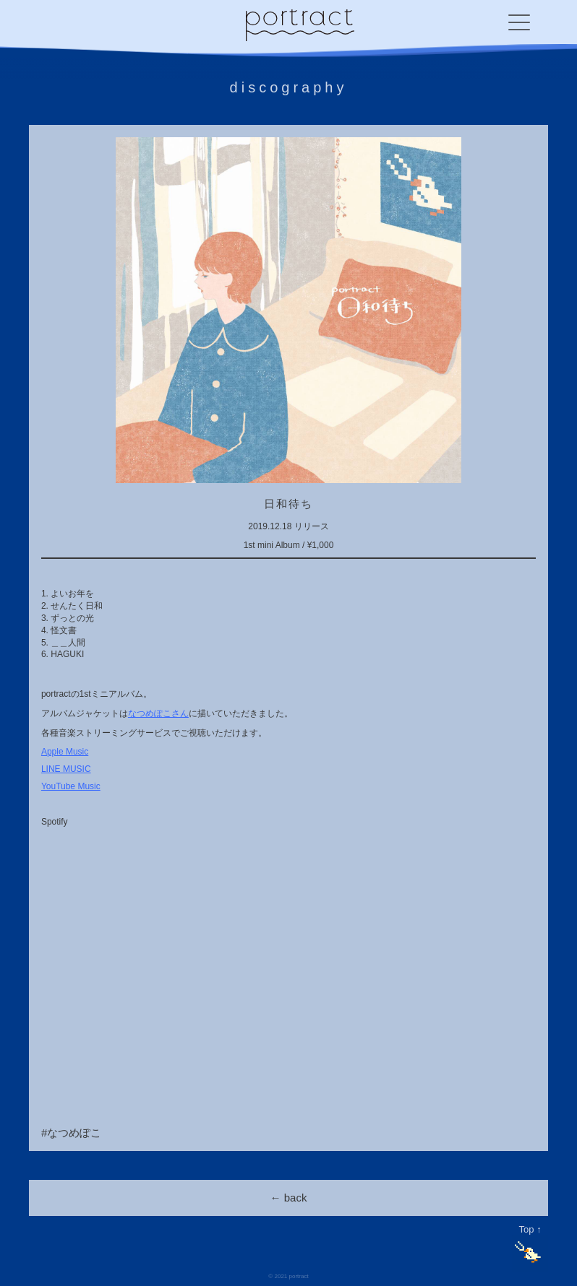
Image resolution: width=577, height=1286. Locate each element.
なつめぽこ (74, 1132)
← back (288, 1197)
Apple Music (64, 752)
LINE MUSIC (66, 769)
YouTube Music (71, 786)
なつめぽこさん (158, 713)
